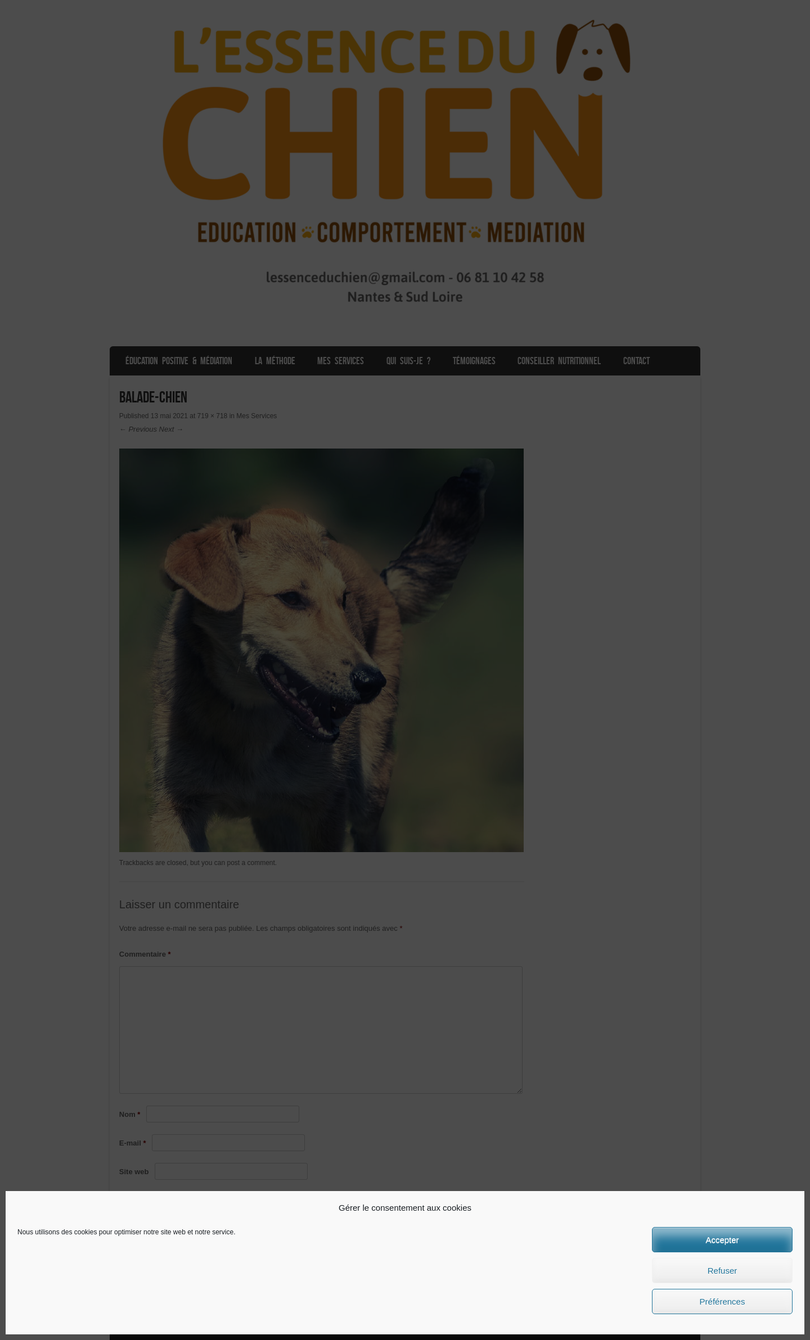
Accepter (722, 1239)
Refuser (722, 1270)
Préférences (722, 1301)
